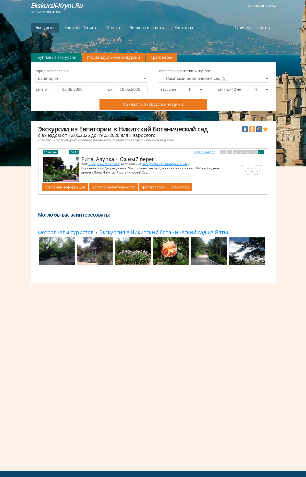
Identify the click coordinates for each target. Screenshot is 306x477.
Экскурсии (45, 27)
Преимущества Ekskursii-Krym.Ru (241, 102)
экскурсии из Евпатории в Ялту (165, 164)
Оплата (113, 27)
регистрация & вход (262, 5)
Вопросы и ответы (147, 27)
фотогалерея (153, 187)
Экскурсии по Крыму (103, 164)
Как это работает (80, 27)
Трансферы (161, 57)
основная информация (65, 187)
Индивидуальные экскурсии (113, 57)
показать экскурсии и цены (153, 104)
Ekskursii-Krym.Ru (57, 5)
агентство (180, 187)
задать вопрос (204, 152)
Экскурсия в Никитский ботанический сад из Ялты (163, 232)
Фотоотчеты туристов (66, 232)
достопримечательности (113, 187)
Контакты (183, 27)
